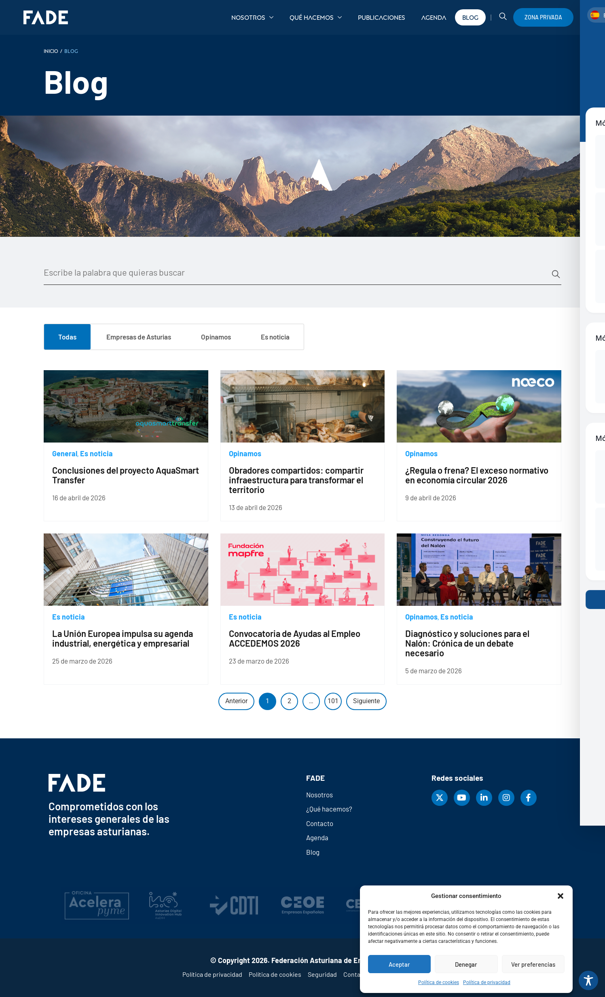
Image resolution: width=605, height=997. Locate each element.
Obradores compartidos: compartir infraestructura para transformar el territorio (296, 480)
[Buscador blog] (297, 272)
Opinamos (245, 453)
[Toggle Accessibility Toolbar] (588, 980)
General (64, 453)
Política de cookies (438, 982)
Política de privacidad (486, 982)
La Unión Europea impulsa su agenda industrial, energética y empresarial (122, 638)
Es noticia (96, 453)
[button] (560, 896)
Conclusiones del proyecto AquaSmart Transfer (125, 475)
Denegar (466, 964)
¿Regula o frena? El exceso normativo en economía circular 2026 (476, 475)
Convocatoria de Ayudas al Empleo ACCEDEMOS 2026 (294, 638)
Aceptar (399, 964)
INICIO (51, 51)
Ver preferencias (533, 964)
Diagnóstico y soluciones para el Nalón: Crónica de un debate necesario (467, 643)
